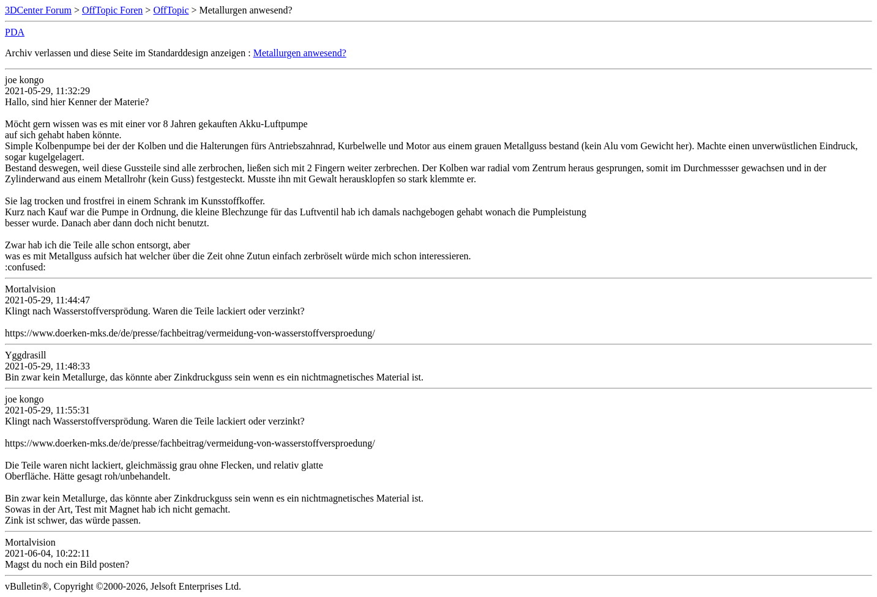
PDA (14, 32)
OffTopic (170, 10)
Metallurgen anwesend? (299, 53)
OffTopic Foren (112, 10)
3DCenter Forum (38, 10)
